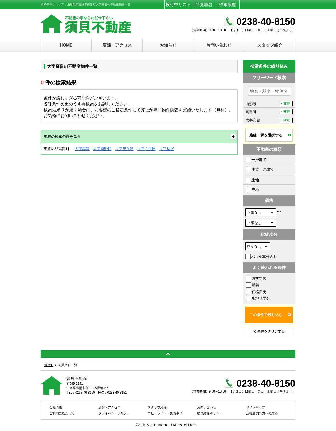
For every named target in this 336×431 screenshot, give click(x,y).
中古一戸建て (263, 169)
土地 (255, 180)
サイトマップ (255, 407)
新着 (255, 285)
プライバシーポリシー (114, 413)
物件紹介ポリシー (209, 413)
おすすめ (259, 278)
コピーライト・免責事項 (165, 413)
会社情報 (55, 407)
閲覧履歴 (204, 4)
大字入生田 (146, 149)
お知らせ (168, 45)
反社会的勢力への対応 (262, 413)
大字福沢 (166, 149)
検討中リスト (178, 4)
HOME (66, 45)
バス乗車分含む (264, 257)
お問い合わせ (219, 45)
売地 (255, 189)
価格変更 (259, 292)
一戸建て (258, 160)
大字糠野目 (102, 149)
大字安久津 (124, 149)
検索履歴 (227, 4)
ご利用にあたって (62, 413)
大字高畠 (82, 149)
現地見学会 (261, 298)
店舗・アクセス (117, 45)
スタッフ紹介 (269, 45)
